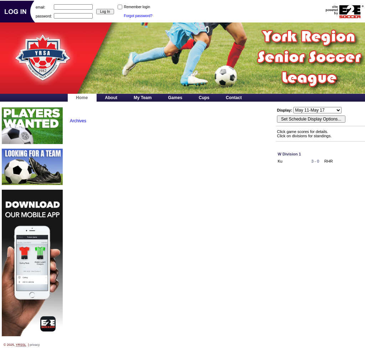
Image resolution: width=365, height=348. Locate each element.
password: (44, 16)
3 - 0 (315, 161)
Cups (204, 97)
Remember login (137, 7)
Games (175, 97)
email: (40, 7)
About (111, 97)
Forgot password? (138, 16)
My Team (142, 97)
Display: (285, 110)
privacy (35, 345)
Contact (234, 97)
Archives (78, 120)
